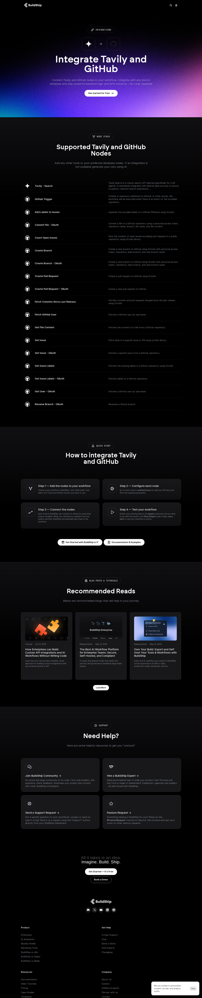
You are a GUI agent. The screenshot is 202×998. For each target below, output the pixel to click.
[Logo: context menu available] (36, 5)
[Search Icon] (155, 5)
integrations (91, 29)
